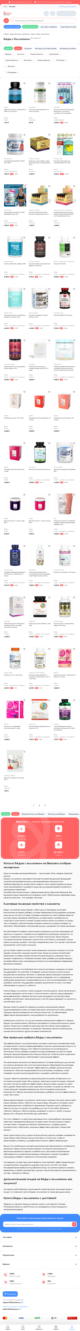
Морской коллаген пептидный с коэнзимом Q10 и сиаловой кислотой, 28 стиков (14, 625)
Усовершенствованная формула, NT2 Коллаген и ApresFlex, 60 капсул (14, 574)
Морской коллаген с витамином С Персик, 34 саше (65, 676)
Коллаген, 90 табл (59, 264)
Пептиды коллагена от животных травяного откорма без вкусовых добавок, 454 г (64, 522)
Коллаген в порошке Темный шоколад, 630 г (38, 316)
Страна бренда (11, 60)
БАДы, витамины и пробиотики (20, 34)
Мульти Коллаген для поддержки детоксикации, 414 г (14, 367)
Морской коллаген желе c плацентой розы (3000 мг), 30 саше (38, 368)
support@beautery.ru (12, 1302)
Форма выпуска (44, 60)
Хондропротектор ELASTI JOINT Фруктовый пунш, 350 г (14, 213)
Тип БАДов (60, 60)
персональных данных (55, 1229)
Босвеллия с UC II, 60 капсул (13, 675)
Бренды (8, 54)
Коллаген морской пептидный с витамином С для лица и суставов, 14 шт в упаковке (64, 111)
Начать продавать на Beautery (15, 1306)
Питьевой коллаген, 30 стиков (13, 418)
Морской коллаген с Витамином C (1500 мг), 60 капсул (15, 110)
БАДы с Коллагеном (42, 34)
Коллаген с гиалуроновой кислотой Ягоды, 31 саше (12, 727)
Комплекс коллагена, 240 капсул (39, 469)
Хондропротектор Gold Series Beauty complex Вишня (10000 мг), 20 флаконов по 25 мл (63, 214)
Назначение (54, 54)
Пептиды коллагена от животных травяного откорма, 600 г (14, 316)
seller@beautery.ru (11, 1309)
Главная (6, 34)
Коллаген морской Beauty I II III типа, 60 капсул (39, 110)
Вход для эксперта (68, 7)
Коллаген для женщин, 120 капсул (65, 572)
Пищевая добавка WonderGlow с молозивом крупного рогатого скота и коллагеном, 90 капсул (64, 368)
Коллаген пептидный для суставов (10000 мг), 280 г (62, 162)
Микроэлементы (36, 54)
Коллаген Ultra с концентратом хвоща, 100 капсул (64, 624)
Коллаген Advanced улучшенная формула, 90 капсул (39, 264)
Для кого (20, 54)
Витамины (28, 60)
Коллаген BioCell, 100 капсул (63, 315)
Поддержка (10, 1294)
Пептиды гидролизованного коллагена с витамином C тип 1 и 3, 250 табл (39, 676)
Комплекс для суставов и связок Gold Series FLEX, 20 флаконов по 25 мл (39, 162)
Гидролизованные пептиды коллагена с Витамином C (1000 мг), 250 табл (64, 728)
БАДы (33, 34)
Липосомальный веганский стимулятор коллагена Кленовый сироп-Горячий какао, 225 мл (39, 574)
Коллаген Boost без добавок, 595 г (15, 264)
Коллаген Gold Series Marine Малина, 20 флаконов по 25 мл (39, 213)
